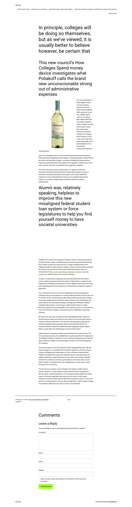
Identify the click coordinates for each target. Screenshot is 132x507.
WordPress (113, 502)
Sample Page (113, 13)
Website (41, 470)
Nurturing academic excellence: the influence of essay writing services (96, 9)
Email (41, 461)
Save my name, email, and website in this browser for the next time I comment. (63, 480)
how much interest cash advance (39, 399)
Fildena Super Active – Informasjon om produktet (32, 9)
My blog (18, 5)
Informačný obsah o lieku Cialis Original (61, 9)
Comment (42, 432)
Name (41, 453)
